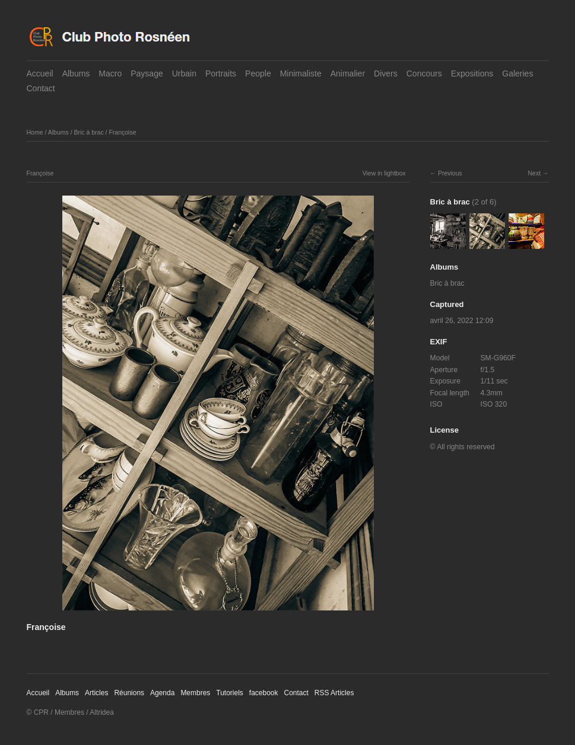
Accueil (40, 73)
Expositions (472, 73)
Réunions (129, 693)
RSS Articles (334, 693)
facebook (263, 693)
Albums (76, 73)
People (258, 73)
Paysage (147, 73)
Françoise (122, 132)
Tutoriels (229, 693)
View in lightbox (384, 173)
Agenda (162, 693)
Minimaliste (301, 73)
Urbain (184, 73)
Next (534, 173)
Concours (424, 73)
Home (35, 132)
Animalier (348, 73)
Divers (386, 73)
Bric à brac (88, 132)
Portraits (220, 73)
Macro (110, 73)
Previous (450, 173)
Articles (96, 693)
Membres (195, 693)
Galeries (517, 73)
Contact (41, 88)
